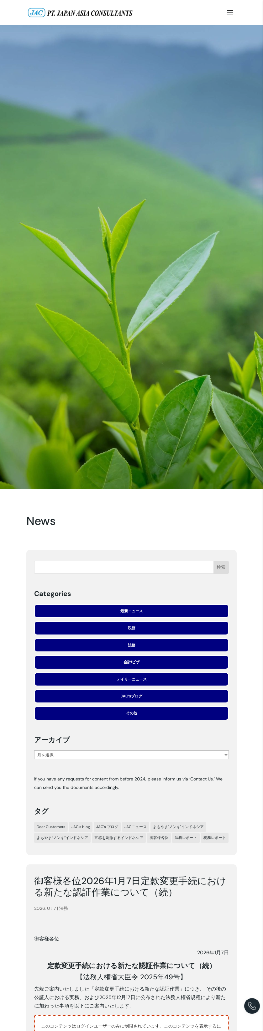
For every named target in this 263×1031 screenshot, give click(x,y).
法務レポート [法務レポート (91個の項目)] (186, 837)
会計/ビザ (131, 662)
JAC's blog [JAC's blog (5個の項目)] (80, 826)
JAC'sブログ (132, 696)
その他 (131, 713)
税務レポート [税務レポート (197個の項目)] (214, 837)
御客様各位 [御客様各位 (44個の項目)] (159, 837)
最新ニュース (131, 611)
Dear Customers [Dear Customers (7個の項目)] (51, 826)
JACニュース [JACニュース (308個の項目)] (135, 826)
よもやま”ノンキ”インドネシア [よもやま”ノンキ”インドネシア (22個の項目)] (62, 837)
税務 (131, 628)
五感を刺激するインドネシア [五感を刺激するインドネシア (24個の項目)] (118, 837)
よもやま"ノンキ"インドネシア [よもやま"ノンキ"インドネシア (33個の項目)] (178, 826)
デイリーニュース (132, 679)
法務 (131, 645)
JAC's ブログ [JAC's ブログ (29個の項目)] (107, 826)
